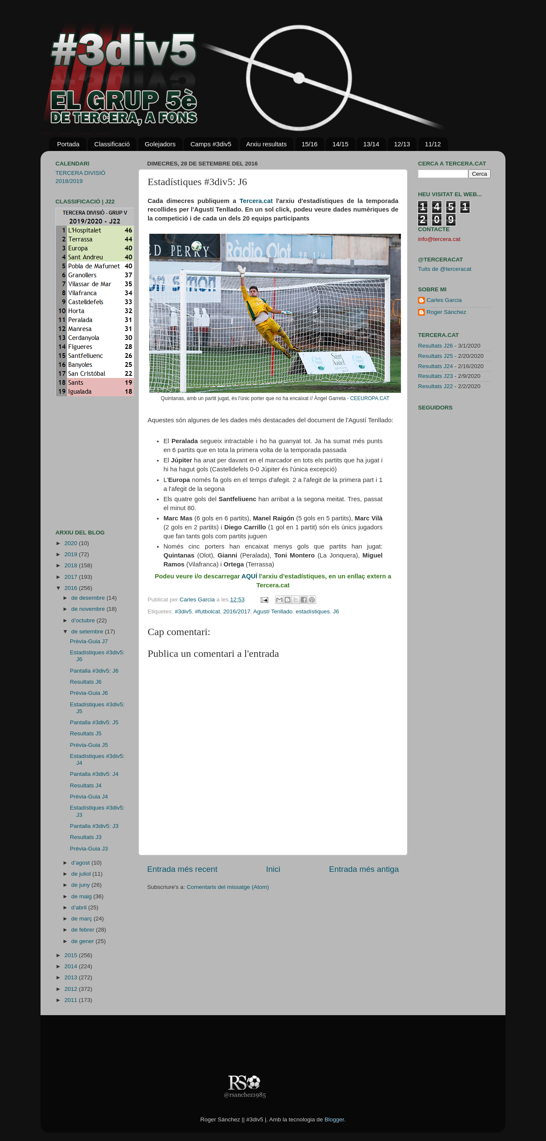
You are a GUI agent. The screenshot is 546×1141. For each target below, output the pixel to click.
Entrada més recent (182, 869)
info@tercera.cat (439, 239)
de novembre (89, 609)
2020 (71, 543)
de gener (83, 941)
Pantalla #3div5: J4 (94, 774)
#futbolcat (207, 611)
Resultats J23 (435, 376)
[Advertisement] (81, 463)
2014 (71, 966)
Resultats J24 (435, 366)
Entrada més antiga (364, 869)
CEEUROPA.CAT (369, 398)
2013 (71, 977)
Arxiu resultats (266, 144)
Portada (68, 144)
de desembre (89, 598)
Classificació (112, 144)
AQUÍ (249, 576)
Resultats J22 (435, 386)
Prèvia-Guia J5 (89, 745)
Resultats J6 (86, 682)
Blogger (334, 1119)
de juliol (82, 874)
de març (82, 918)
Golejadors (160, 144)
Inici (273, 869)
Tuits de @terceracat (444, 269)
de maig (82, 896)
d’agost (81, 862)
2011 (71, 1000)
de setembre (88, 631)
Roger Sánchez (446, 312)
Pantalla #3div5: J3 (94, 826)
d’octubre (83, 620)
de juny (81, 885)
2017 (71, 577)
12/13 (402, 144)
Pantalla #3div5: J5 (94, 722)
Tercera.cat (256, 200)
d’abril (79, 907)
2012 (71, 989)
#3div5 (183, 611)
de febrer (83, 929)
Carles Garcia (198, 599)
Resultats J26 (435, 346)
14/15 (340, 144)
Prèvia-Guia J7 (89, 641)
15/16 (310, 144)
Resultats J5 (86, 733)
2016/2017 (236, 611)
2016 (71, 588)
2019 (71, 554)
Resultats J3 (86, 837)
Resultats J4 (86, 785)
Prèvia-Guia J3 (89, 848)
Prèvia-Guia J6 (89, 693)
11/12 (433, 144)
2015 (71, 955)
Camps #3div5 (210, 144)
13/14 (371, 144)
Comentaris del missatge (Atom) (228, 887)
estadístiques (313, 611)
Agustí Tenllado (273, 611)
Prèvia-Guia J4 (89, 796)
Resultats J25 (435, 356)
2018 (71, 565)
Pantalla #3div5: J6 (94, 671)
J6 (336, 611)
